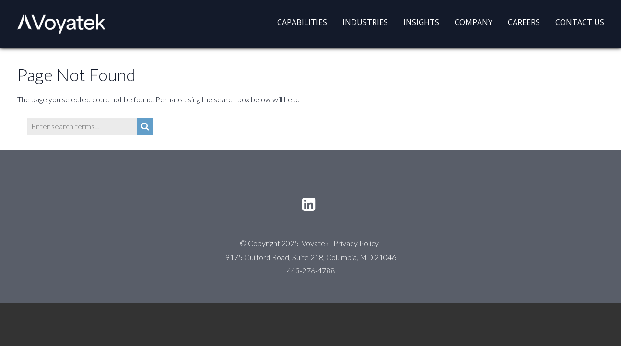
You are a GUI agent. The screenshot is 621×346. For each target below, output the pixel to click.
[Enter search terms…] (82, 126)
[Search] (145, 126)
